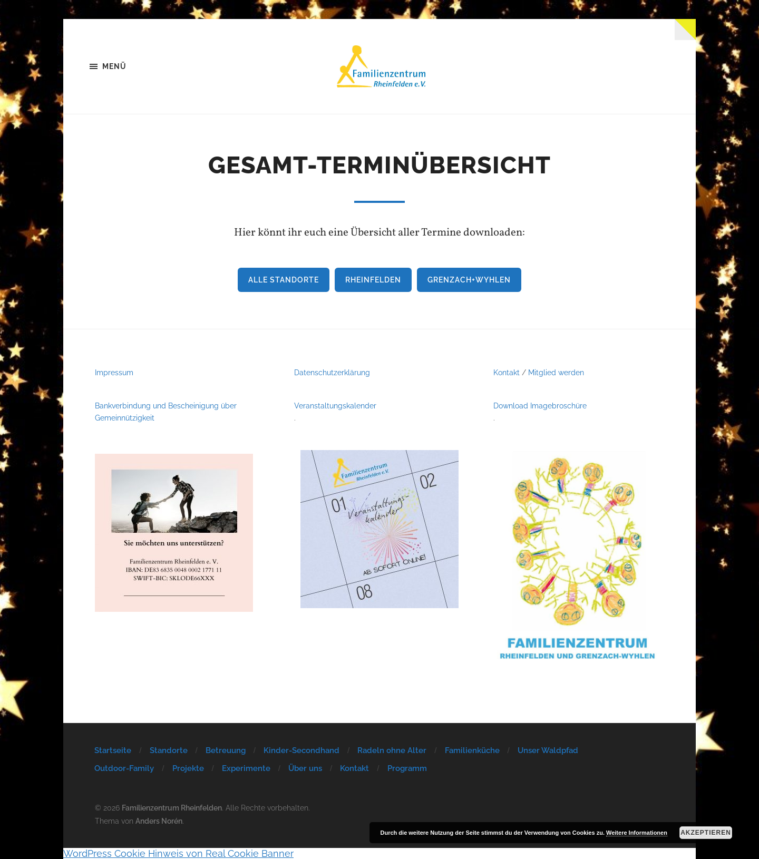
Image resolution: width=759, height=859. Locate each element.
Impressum (114, 372)
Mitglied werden (556, 372)
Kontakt (506, 372)
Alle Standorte (283, 279)
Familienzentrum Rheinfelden (172, 807)
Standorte (169, 750)
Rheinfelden (373, 279)
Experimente (246, 768)
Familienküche (472, 750)
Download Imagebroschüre (540, 405)
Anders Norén (158, 820)
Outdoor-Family (124, 768)
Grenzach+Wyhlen (469, 279)
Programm (407, 768)
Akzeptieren (705, 832)
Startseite (112, 750)
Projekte (188, 768)
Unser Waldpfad (548, 750)
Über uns (305, 768)
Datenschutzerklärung (332, 372)
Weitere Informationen (636, 832)
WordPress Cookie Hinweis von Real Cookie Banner (178, 853)
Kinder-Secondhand (301, 750)
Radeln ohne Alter (391, 750)
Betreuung (226, 750)
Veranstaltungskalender (335, 405)
